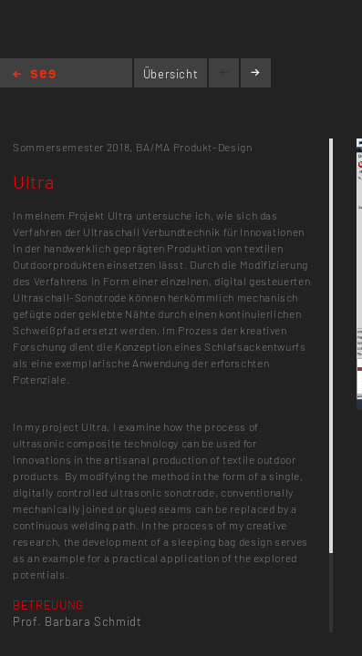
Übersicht (171, 74)
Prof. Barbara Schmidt (77, 621)
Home (34, 75)
